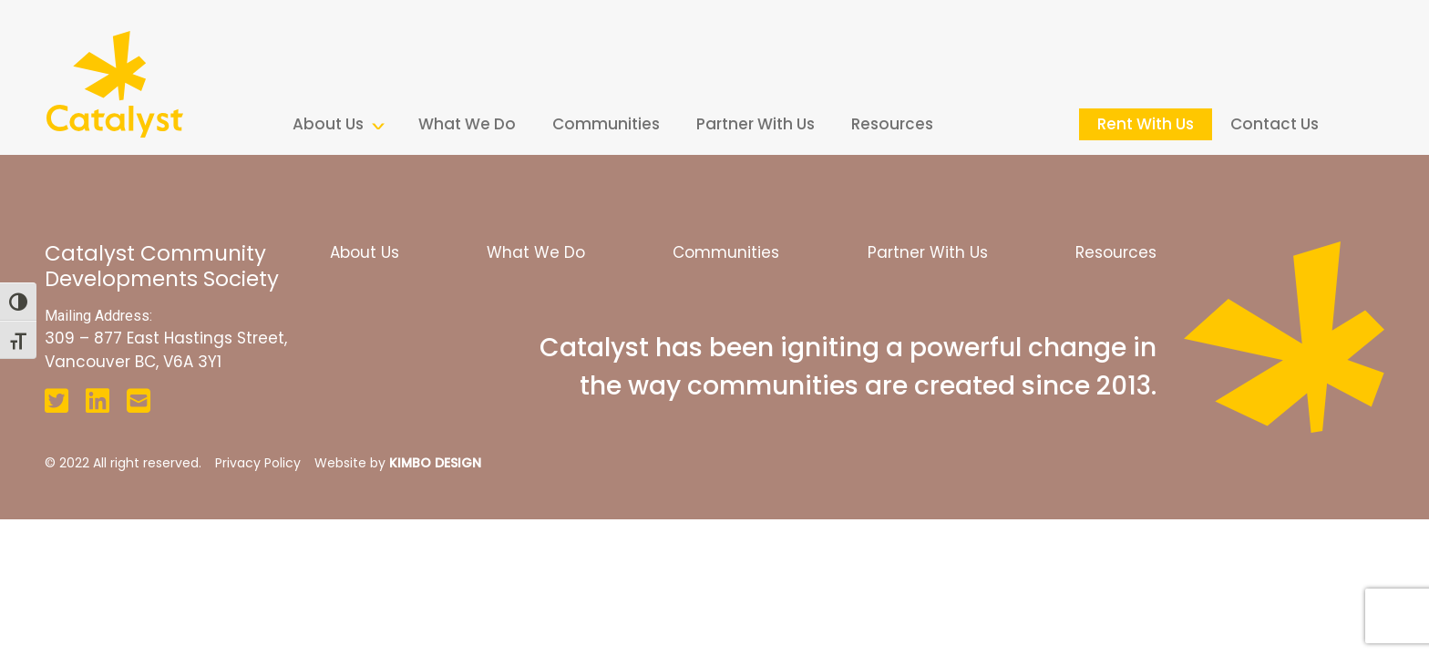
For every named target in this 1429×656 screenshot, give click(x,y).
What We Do (467, 124)
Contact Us (1274, 124)
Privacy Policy (258, 463)
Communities (606, 124)
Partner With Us (755, 124)
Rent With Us (1145, 124)
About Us (328, 124)
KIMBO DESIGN (435, 463)
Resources (892, 124)
